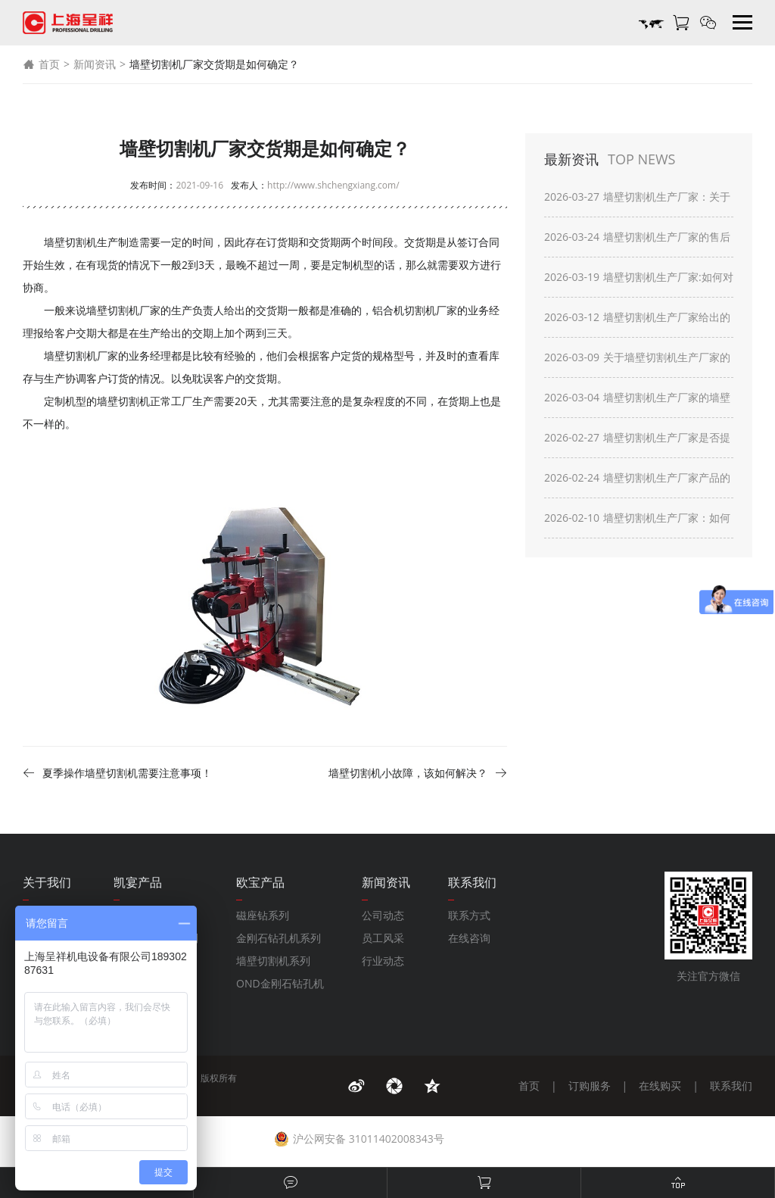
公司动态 (383, 915)
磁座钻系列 (262, 915)
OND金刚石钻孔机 (280, 983)
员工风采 (383, 938)
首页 (41, 64)
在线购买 (660, 1085)
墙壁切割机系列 (273, 960)
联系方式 (469, 915)
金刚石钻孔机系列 (278, 938)
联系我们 (731, 1085)
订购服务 (589, 1085)
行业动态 (383, 960)
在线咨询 (469, 938)
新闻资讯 (94, 64)
